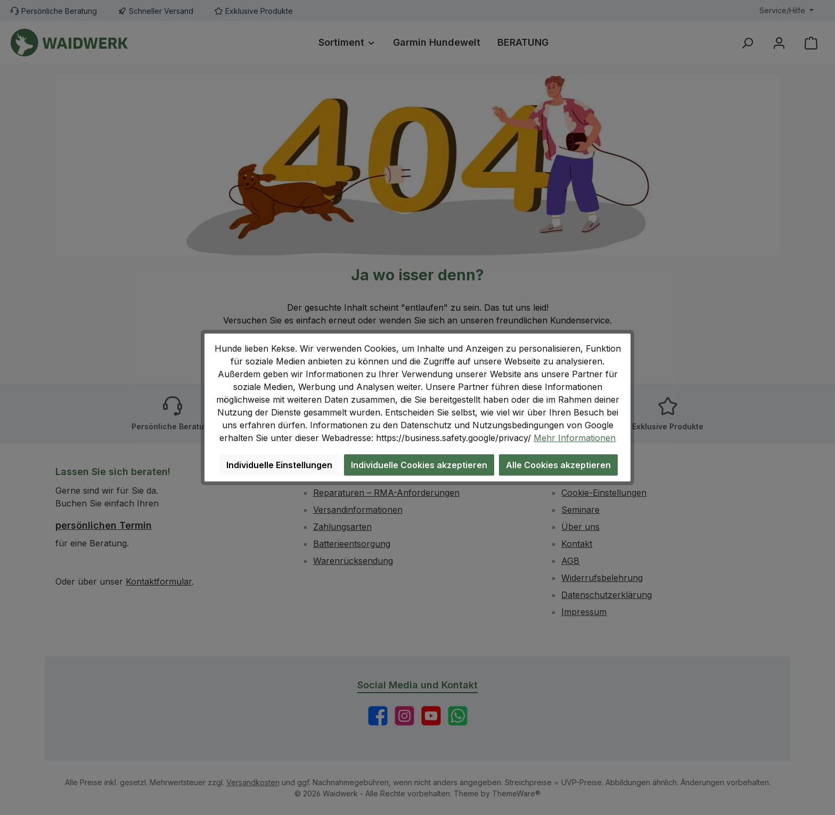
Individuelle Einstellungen (279, 465)
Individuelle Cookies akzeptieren (419, 465)
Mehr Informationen (575, 438)
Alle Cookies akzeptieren (558, 465)
